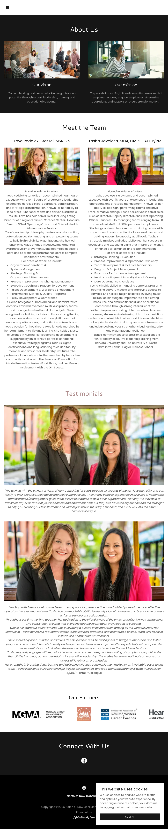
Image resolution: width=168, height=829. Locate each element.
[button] (22, 7)
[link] (84, 761)
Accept (130, 823)
